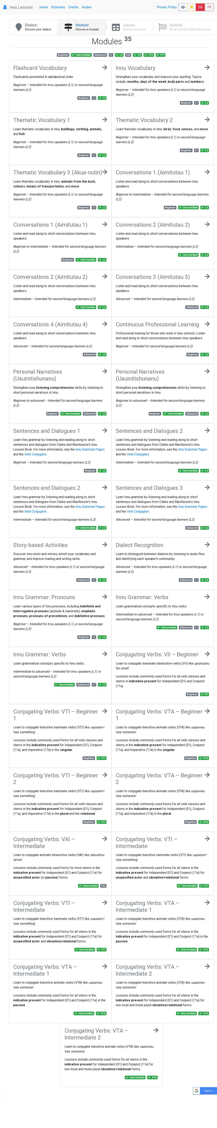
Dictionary (58, 7)
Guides (87, 7)
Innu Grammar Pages (90, 449)
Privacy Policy (167, 7)
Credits (73, 7)
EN (200, 7)
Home (43, 7)
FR (209, 7)
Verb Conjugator (35, 454)
